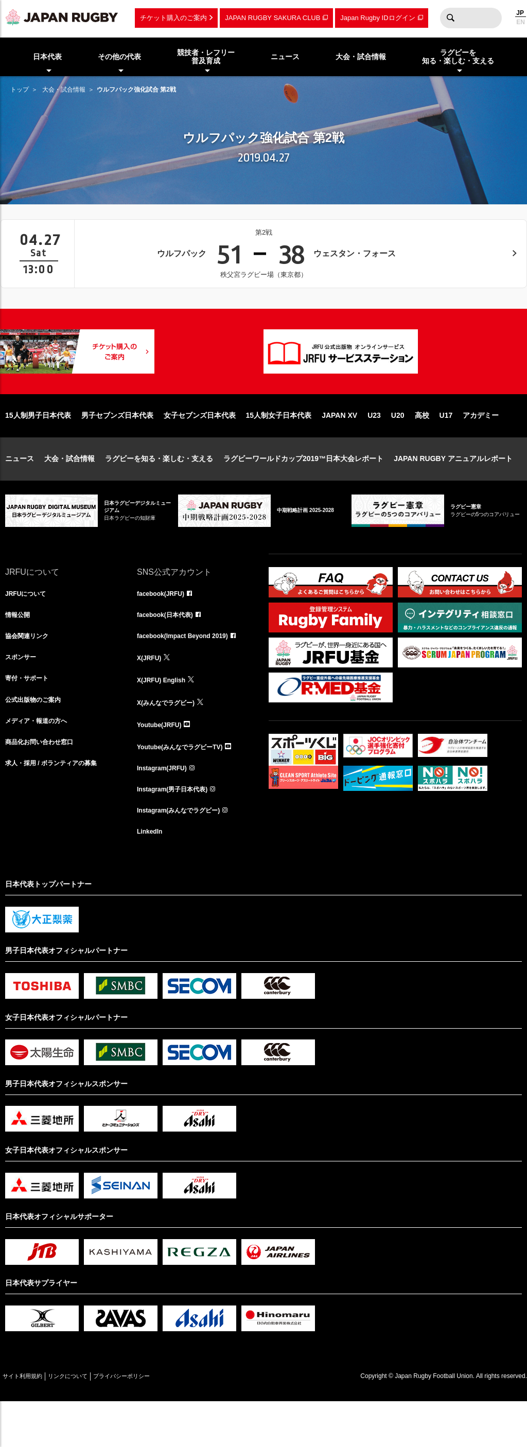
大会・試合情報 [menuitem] (361, 56)
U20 (398, 448)
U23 (374, 448)
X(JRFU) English (165, 718)
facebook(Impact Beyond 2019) (190, 672)
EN (520, 22)
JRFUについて (29, 627)
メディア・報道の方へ (41, 763)
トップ (19, 89)
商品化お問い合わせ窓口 (44, 786)
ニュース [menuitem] (285, 56)
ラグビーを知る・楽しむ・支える (159, 491)
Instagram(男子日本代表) (178, 831)
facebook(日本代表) (169, 650)
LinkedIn (152, 876)
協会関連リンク (30, 672)
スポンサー (23, 695)
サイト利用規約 (29, 1421)
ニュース (19, 491)
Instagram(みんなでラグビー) (185, 854)
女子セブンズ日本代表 (200, 448)
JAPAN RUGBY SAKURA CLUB (272, 18)
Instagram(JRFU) (166, 808)
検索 (450, 18)
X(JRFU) (151, 695)
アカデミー (481, 448)
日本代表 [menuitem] (47, 56)
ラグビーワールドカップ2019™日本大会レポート (303, 491)
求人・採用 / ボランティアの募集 (58, 808)
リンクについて (88, 1421)
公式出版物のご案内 (37, 740)
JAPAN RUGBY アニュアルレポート (453, 491)
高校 (422, 448)
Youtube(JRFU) (163, 763)
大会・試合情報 (63, 89)
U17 (446, 448)
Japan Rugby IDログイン (377, 18)
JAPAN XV (339, 448)
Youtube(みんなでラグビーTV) (187, 786)
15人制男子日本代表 (38, 448)
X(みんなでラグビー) (170, 740)
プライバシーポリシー (157, 1421)
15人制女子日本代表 (279, 448)
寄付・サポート (30, 718)
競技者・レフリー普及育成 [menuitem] (206, 56)
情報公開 (19, 650)
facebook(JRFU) (164, 627)
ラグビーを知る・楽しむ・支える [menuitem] (458, 56)
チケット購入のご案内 (173, 18)
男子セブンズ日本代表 (117, 448)
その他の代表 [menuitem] (119, 56)
